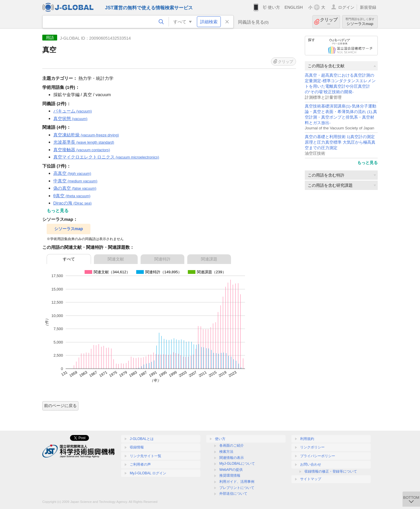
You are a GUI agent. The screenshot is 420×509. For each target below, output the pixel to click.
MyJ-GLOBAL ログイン (148, 473)
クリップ (328, 21)
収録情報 (137, 447)
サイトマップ (310, 479)
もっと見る (367, 162)
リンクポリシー (312, 447)
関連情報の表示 (231, 458)
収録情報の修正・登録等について (330, 471)
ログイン (346, 7)
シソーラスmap (359, 21)
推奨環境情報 (229, 475)
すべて (69, 259)
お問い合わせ (310, 464)
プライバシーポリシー (317, 456)
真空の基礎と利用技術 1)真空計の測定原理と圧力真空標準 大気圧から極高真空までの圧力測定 (340, 142)
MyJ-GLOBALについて (237, 464)
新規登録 (368, 7)
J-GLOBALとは (142, 439)
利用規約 (307, 439)
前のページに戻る (60, 405)
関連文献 (116, 259)
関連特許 (162, 259)
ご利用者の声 (140, 464)
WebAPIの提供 (231, 470)
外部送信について (233, 494)
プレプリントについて (236, 488)
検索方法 (226, 452)
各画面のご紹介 (231, 445)
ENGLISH (293, 7)
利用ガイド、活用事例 (236, 482)
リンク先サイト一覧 (145, 456)
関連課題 (209, 259)
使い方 (274, 7)
